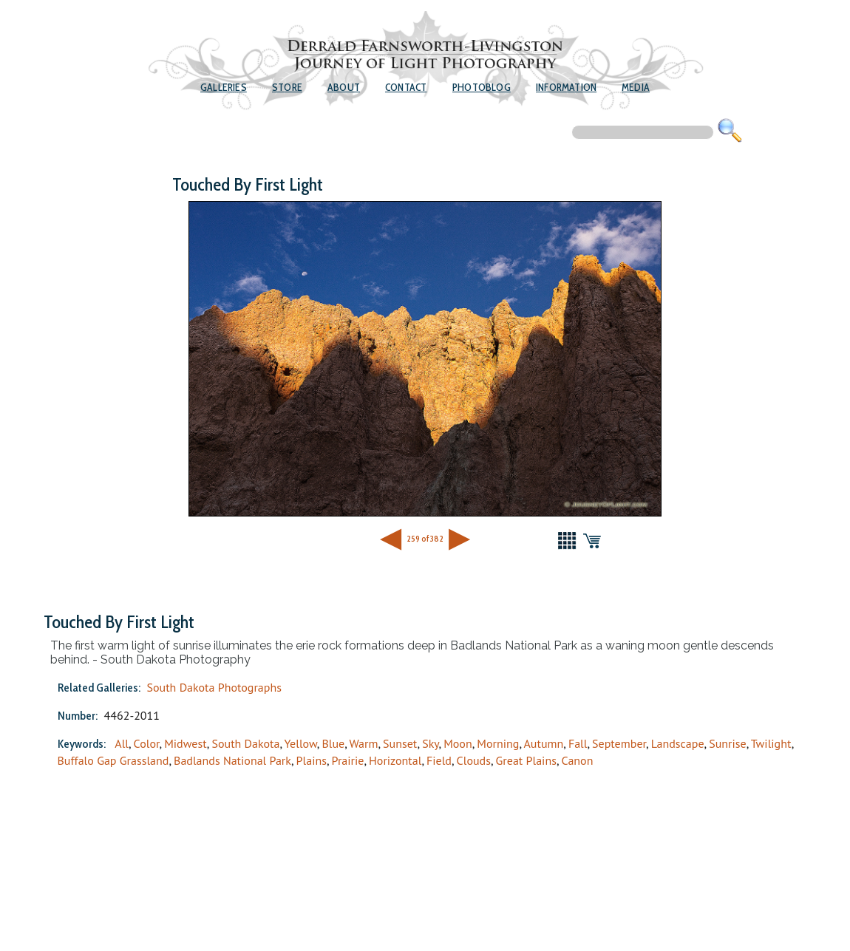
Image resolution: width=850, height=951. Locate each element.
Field (439, 760)
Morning (498, 743)
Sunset (400, 743)
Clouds (474, 760)
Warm (364, 743)
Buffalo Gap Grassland (113, 760)
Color (147, 743)
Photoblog (481, 87)
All (122, 743)
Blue (333, 743)
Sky (430, 743)
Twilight (771, 743)
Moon (457, 743)
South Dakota (245, 743)
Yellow (301, 743)
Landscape (677, 743)
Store (287, 87)
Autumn (544, 743)
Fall (578, 743)
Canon (578, 760)
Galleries (223, 87)
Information (566, 87)
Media (636, 87)
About (343, 87)
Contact (405, 87)
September (619, 743)
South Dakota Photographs (214, 687)
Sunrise (727, 743)
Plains (311, 760)
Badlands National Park (232, 760)
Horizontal (395, 760)
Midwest (185, 743)
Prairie (348, 760)
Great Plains (526, 760)
